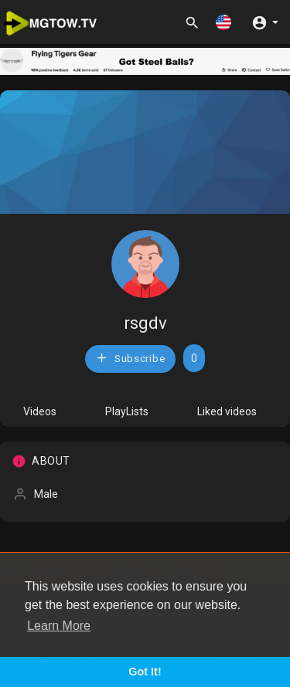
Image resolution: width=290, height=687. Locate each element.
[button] (223, 22)
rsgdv (145, 323)
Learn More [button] (58, 625)
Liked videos (227, 411)
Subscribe (130, 357)
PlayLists (126, 411)
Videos (39, 411)
